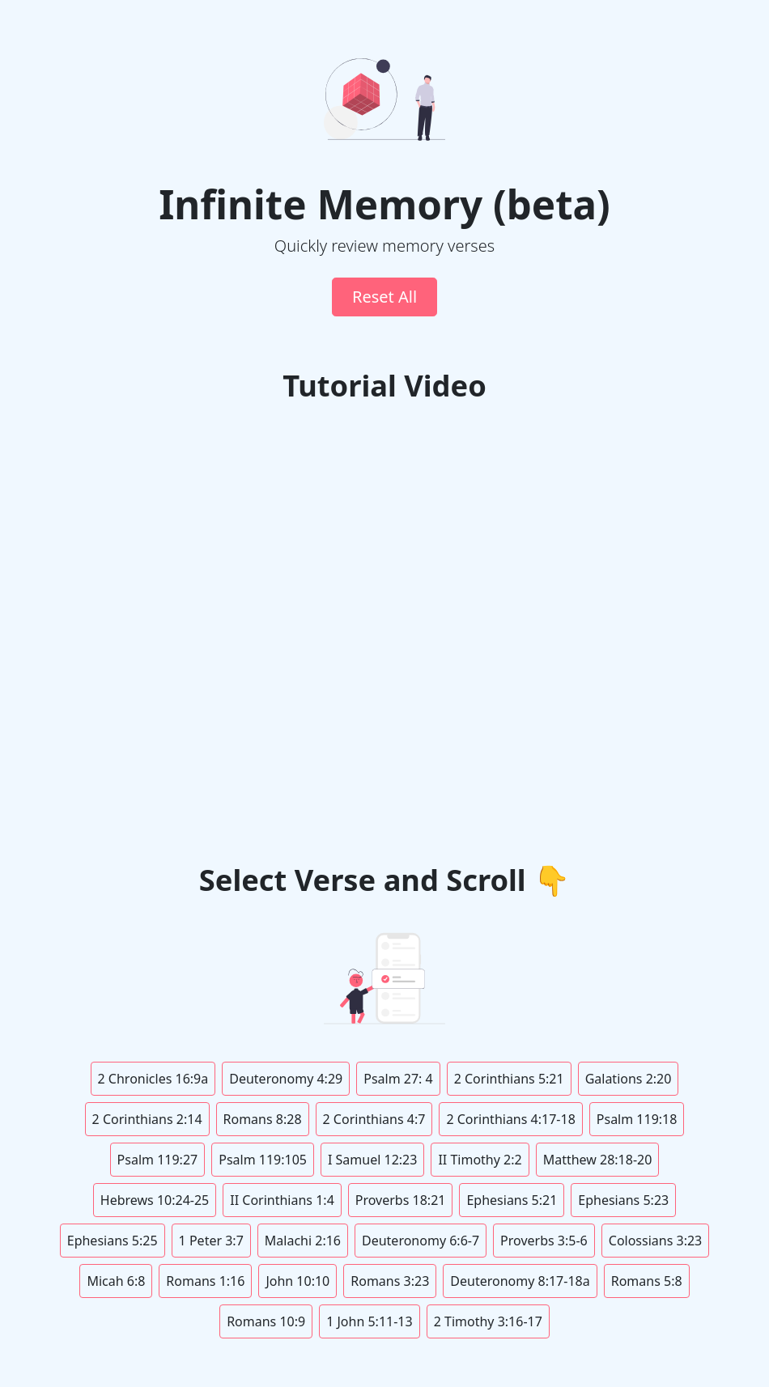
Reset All (384, 297)
